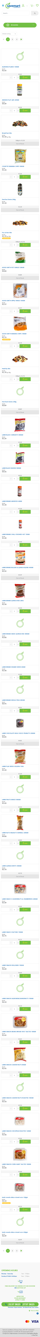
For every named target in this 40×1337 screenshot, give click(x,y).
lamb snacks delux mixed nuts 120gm (15, 1197)
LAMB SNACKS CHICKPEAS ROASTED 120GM (16, 1131)
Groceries (11, 25)
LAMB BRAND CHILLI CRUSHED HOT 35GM (16, 534)
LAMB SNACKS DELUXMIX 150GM (13, 965)
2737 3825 (28, 1304)
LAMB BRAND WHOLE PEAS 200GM (13, 700)
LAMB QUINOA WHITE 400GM (11, 866)
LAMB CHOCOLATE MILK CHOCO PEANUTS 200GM (18, 733)
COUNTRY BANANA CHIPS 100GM (13, 166)
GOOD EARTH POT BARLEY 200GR (13, 267)
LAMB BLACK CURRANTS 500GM (12, 435)
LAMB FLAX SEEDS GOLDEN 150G (13, 766)
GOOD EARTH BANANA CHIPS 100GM (14, 334)
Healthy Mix (6, 368)
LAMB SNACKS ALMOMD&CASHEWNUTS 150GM (17, 998)
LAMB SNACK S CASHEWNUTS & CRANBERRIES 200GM (20, 899)
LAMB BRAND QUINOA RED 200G (13, 601)
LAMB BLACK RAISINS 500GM (11, 468)
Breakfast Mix (7, 133)
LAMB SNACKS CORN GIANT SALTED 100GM (16, 1164)
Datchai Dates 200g (9, 199)
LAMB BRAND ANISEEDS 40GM (12, 501)
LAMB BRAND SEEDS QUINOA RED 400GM (15, 634)
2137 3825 (14, 1304)
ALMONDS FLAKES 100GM (10, 67)
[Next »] (21, 39)
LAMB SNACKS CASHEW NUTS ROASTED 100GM (17, 1098)
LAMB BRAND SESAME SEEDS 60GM (13, 667)
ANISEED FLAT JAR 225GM (10, 100)
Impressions (14, 1333)
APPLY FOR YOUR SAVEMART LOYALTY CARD (20, 1298)
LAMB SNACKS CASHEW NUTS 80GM (14, 1065)
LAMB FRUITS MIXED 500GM (11, 799)
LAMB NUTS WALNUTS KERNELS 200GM (15, 833)
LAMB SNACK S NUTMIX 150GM (12, 932)
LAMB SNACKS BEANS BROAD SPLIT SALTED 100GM (19, 1031)
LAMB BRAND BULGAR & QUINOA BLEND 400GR (17, 567)
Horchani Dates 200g (9, 402)
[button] (22, 5)
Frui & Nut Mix (7, 232)
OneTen (35, 1335)
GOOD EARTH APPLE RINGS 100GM (13, 300)
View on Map (34, 1310)
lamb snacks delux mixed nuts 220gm (15, 1232)
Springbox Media (32, 1333)
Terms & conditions (7, 1330)
